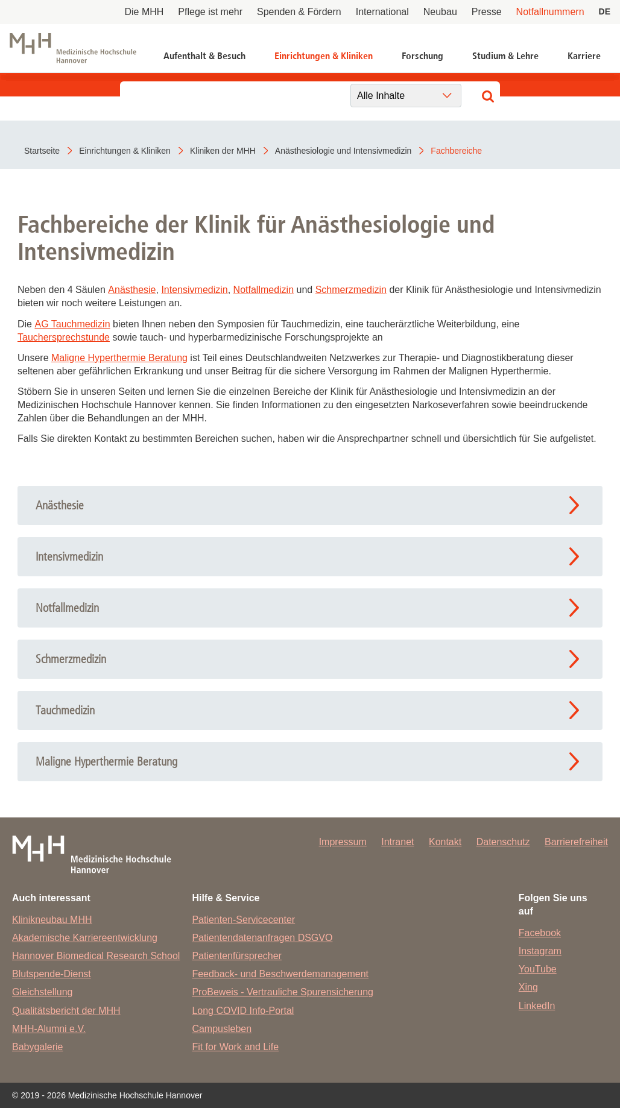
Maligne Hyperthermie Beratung (119, 358)
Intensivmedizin (194, 290)
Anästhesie (132, 290)
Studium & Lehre (505, 55)
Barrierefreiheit (576, 842)
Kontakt (445, 842)
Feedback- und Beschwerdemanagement (280, 974)
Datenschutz (503, 842)
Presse (487, 12)
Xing (528, 987)
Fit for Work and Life (235, 1047)
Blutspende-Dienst (51, 974)
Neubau (440, 12)
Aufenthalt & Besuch (204, 55)
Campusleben (221, 1029)
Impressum (343, 842)
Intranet (397, 842)
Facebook (540, 933)
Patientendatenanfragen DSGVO (262, 938)
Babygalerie (37, 1047)
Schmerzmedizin (351, 290)
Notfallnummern (550, 12)
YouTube (538, 969)
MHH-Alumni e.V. (49, 1029)
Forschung (422, 55)
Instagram (540, 951)
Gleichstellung (42, 992)
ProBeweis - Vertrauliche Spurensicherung (282, 992)
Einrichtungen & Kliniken (323, 55)
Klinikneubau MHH (52, 919)
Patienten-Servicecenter (243, 919)
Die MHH (143, 12)
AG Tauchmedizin (72, 324)
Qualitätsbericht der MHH (66, 1011)
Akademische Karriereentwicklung (84, 938)
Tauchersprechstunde (63, 337)
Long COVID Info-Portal (243, 1011)
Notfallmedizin (263, 290)
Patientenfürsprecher (237, 956)
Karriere (584, 55)
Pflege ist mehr (210, 12)
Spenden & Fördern (299, 12)
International (382, 12)
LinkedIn (537, 1006)
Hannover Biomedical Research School (96, 956)
